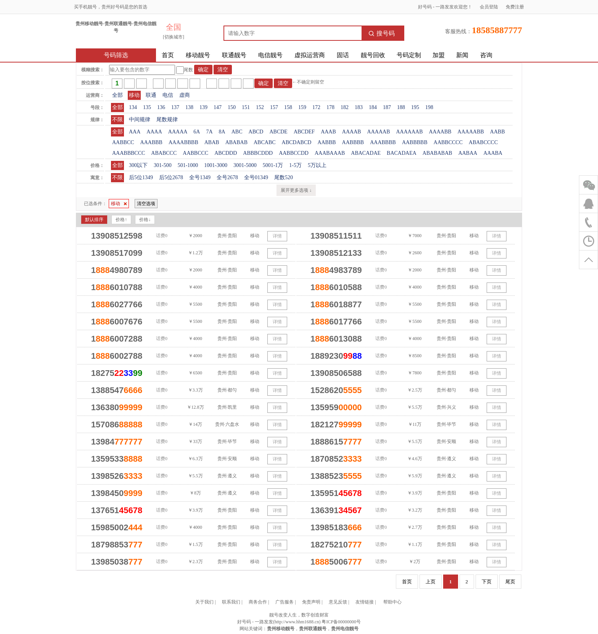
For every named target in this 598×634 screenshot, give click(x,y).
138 (189, 107)
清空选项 (146, 203)
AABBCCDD (294, 153)
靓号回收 (373, 55)
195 (415, 107)
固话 (343, 55)
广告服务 (284, 602)
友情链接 (364, 602)
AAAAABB (471, 132)
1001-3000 (215, 165)
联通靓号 (234, 55)
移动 (134, 95)
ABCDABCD (297, 142)
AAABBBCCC (128, 153)
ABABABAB (437, 153)
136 (161, 107)
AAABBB (151, 142)
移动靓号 (198, 55)
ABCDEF (304, 132)
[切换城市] (173, 37)
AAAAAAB (409, 132)
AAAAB (351, 132)
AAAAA (178, 132)
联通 (151, 95)
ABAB (211, 142)
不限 (117, 119)
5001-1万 (273, 165)
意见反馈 (338, 602)
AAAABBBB (183, 142)
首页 (168, 55)
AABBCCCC (448, 142)
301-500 (163, 165)
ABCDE (278, 132)
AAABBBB (383, 142)
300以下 (138, 165)
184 (373, 107)
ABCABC (265, 142)
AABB (497, 132)
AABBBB (353, 142)
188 (401, 107)
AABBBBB (415, 142)
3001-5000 (245, 165)
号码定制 (409, 55)
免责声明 (311, 602)
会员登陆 (489, 7)
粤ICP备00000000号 (341, 621)
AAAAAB (378, 132)
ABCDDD (225, 153)
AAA (134, 132)
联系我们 (231, 602)
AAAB (328, 132)
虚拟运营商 (309, 55)
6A (196, 132)
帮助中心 (392, 602)
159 (302, 107)
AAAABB (440, 132)
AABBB (326, 142)
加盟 (438, 55)
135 (147, 107)
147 (218, 107)
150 (232, 107)
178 (330, 107)
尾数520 (283, 177)
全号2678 (227, 177)
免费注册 (515, 7)
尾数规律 (167, 119)
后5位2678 (171, 177)
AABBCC (123, 142)
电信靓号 (270, 55)
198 (429, 107)
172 (316, 107)
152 (260, 107)
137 (175, 107)
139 (203, 107)
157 (274, 107)
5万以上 (317, 165)
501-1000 (188, 165)
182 (345, 107)
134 (133, 107)
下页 (487, 581)
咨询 (486, 55)
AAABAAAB (330, 153)
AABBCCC (195, 153)
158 (288, 107)
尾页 (510, 581)
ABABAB (236, 142)
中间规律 (139, 119)
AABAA (467, 153)
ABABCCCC (483, 142)
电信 (167, 95)
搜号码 (382, 33)
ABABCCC (164, 153)
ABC (237, 132)
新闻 (462, 55)
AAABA (492, 153)
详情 (277, 236)
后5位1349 (141, 177)
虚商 (184, 95)
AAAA (154, 132)
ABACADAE (366, 153)
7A (209, 132)
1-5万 (295, 165)
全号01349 (256, 177)
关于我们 (204, 602)
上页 (431, 581)
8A (222, 132)
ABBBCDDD (258, 153)
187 (387, 107)
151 (246, 107)
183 (359, 107)
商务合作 (258, 602)
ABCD (256, 132)
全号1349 (200, 177)
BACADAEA (401, 153)
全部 (117, 95)
